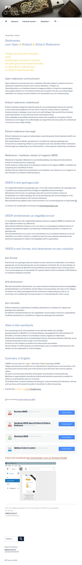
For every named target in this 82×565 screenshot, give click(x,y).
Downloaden (66, 412)
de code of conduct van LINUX (26, 399)
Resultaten (46, 21)
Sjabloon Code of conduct (24, 448)
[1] (76, 201)
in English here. (33, 389)
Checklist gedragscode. (49, 206)
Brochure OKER (20, 411)
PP (8, 7)
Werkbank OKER (21, 436)
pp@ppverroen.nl (11, 513)
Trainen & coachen (29, 21)
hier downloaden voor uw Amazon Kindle (46, 458)
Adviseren (14, 21)
